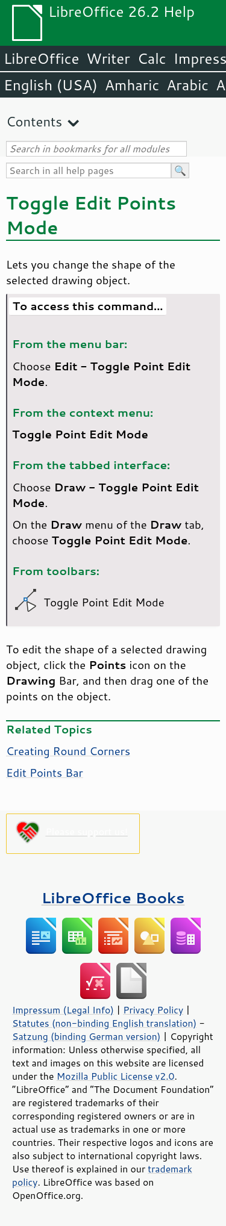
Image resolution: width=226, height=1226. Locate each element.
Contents (34, 121)
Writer (108, 58)
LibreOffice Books (113, 897)
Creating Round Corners (68, 751)
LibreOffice (41, 58)
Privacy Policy (153, 1009)
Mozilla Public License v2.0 (116, 1076)
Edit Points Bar (44, 772)
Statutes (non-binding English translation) (104, 1023)
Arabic (187, 85)
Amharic (132, 85)
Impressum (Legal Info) (63, 1009)
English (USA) (51, 85)
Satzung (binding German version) (86, 1036)
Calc (151, 58)
